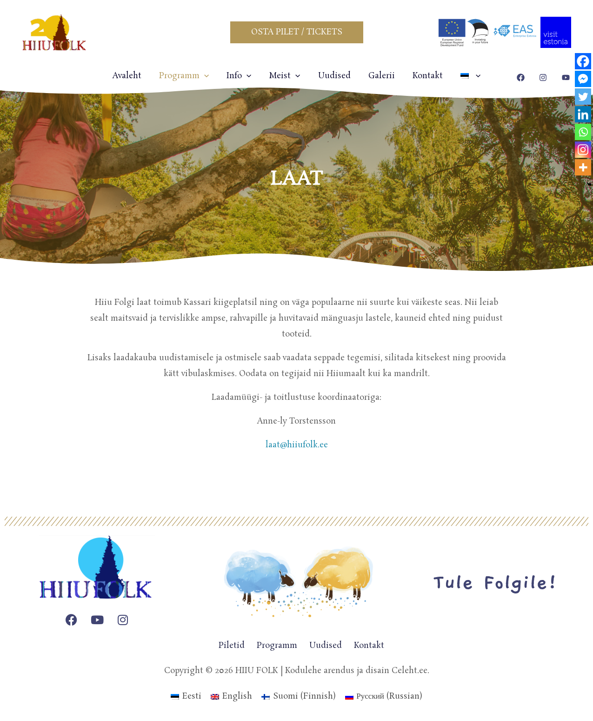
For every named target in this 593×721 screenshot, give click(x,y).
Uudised (333, 75)
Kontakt (423, 75)
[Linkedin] (583, 114)
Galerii (379, 75)
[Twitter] (583, 96)
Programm (188, 76)
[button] (296, 32)
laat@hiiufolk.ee (297, 445)
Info (241, 76)
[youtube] (567, 77)
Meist (285, 76)
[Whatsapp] (583, 132)
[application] (208, 76)
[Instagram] (583, 150)
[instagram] (544, 77)
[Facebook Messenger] (583, 79)
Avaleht (133, 75)
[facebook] (522, 77)
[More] (583, 167)
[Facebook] (583, 61)
